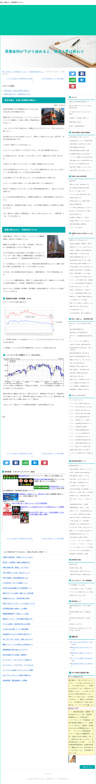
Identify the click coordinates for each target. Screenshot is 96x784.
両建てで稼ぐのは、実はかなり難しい (79, 306)
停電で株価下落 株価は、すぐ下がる (16, 567)
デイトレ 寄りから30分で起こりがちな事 (81, 407)
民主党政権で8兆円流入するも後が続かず (80, 154)
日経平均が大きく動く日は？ (77, 376)
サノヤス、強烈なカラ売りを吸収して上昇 (80, 276)
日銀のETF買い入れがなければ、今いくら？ (81, 170)
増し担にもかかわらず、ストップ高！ (79, 286)
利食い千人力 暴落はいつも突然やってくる (81, 303)
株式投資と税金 (73, 564)
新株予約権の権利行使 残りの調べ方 (79, 353)
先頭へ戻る (88, 767)
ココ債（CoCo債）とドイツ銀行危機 (15, 629)
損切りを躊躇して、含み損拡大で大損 (79, 369)
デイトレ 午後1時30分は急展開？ (79, 426)
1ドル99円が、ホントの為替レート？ (15, 583)
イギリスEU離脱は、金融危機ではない (80, 386)
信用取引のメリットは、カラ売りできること (81, 247)
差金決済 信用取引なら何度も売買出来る (80, 250)
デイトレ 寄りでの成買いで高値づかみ (80, 403)
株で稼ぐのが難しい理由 (76, 568)
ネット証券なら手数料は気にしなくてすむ (80, 207)
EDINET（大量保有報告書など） (77, 126)
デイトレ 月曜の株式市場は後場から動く (80, 440)
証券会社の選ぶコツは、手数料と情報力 (80, 201)
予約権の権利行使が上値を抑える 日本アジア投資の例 (81, 349)
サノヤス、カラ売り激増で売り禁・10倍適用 (81, 280)
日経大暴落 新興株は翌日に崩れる (79, 373)
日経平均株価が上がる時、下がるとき (79, 137)
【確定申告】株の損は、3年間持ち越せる (80, 574)
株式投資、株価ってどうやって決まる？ (80, 221)
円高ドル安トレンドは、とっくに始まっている (19, 603)
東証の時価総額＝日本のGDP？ (78, 147)
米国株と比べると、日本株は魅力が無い (16, 598)
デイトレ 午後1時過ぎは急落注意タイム (80, 423)
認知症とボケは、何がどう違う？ (78, 595)
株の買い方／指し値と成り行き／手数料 (80, 211)
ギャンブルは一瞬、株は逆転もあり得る (80, 194)
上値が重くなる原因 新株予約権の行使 (80, 344)
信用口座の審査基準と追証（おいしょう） (80, 257)
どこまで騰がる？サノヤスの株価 (78, 299)
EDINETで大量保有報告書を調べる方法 (80, 356)
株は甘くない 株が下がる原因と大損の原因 (80, 324)
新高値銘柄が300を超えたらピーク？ (15, 650)
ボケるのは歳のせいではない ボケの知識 (80, 588)
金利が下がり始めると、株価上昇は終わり (80, 517)
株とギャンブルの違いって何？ (78, 191)
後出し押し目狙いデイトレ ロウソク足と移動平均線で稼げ (80, 107)
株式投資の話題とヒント (75, 465)
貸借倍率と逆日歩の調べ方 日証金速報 (80, 270)
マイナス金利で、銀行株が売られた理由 (16, 624)
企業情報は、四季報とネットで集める (79, 217)
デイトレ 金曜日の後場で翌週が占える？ (80, 443)
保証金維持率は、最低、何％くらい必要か (80, 260)
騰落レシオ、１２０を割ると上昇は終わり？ (18, 644)
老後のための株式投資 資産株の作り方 (79, 101)
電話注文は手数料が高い (76, 204)
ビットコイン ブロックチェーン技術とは (17, 660)
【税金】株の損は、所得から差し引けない (80, 571)
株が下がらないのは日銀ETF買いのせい (80, 163)
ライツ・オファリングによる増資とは (79, 341)
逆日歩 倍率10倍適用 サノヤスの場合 (80, 273)
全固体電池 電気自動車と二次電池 (15, 680)
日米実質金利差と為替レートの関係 (15, 608)
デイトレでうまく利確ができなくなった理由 (81, 592)
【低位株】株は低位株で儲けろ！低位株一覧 (80, 619)
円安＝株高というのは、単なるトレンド (16, 573)
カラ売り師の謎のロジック (76, 309)
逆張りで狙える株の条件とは (77, 363)
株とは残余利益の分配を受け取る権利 (79, 188)
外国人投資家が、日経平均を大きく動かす (80, 144)
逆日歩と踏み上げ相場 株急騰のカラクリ (80, 263)
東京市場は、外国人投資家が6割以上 (17, 90)
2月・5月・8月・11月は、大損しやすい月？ (18, 639)
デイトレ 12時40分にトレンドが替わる (80, 420)
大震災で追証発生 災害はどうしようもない (18, 557)
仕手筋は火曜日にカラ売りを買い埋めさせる (81, 266)
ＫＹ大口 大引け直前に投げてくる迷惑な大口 (81, 454)
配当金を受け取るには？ (76, 214)
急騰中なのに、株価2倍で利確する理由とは (81, 296)
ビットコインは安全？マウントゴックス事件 (18, 670)
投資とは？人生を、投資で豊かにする (79, 184)
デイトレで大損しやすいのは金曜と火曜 (80, 446)
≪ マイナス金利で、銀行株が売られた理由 (20, 78)
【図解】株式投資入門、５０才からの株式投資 (80, 607)
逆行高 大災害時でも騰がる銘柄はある (16, 562)
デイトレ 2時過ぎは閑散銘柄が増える (80, 430)
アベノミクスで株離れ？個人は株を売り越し (81, 157)
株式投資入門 (72, 181)
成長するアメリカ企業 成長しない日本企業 (18, 593)
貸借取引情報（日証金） (75, 122)
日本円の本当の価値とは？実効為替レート (17, 588)
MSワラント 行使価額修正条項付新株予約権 (81, 337)
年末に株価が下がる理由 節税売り (15, 655)
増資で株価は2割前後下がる (77, 329)
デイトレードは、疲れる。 (76, 227)
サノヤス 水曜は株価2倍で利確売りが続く (81, 293)
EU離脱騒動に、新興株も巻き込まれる (80, 389)
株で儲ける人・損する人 (75, 624)
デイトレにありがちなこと (76, 400)
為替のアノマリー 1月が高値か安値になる (18, 619)
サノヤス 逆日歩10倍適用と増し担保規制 (81, 283)
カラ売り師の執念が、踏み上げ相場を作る (80, 313)
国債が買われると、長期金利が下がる (17, 94)
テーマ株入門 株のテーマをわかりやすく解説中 (80, 113)
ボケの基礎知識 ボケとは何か (77, 585)
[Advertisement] (48, 21)
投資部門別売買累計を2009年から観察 (79, 150)
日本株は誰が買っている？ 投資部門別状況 (81, 140)
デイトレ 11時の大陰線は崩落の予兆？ (80, 416)
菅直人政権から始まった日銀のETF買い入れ (81, 160)
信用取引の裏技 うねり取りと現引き (79, 253)
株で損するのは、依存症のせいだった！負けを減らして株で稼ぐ (80, 629)
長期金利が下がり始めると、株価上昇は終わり (44, 51)
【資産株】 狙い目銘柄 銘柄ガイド (79, 118)
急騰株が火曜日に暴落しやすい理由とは (80, 449)
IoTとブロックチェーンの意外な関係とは (17, 675)
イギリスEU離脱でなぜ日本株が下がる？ (80, 383)
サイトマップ (48, 774)
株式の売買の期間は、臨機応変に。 (79, 224)
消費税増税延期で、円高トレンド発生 (16, 614)
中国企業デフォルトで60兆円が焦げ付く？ (17, 634)
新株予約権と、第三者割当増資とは (79, 332)
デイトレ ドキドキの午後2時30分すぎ (80, 433)
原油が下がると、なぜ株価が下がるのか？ (80, 379)
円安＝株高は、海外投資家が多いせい (16, 578)
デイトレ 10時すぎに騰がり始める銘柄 (80, 413)
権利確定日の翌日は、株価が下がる (79, 366)
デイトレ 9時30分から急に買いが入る (80, 410)
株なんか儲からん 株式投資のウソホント (12, 2)
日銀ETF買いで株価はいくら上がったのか (80, 167)
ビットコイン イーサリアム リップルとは (18, 665)
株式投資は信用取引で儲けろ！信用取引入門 (80, 613)
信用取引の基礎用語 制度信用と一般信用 (80, 243)
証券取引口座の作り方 (75, 197)
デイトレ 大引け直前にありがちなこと (80, 436)
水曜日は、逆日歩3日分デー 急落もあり (80, 290)
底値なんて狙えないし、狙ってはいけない (80, 359)
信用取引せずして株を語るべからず (78, 240)
